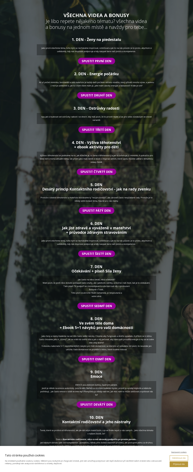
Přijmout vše (179, 464)
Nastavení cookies (179, 452)
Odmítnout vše (179, 458)
